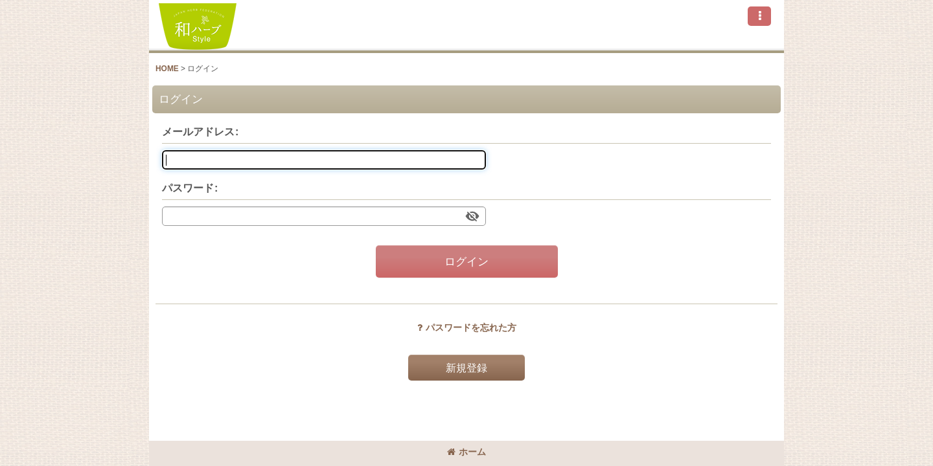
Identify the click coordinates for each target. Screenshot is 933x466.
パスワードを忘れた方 (466, 327)
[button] (759, 16)
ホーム (466, 452)
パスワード (188, 188)
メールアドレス (198, 131)
